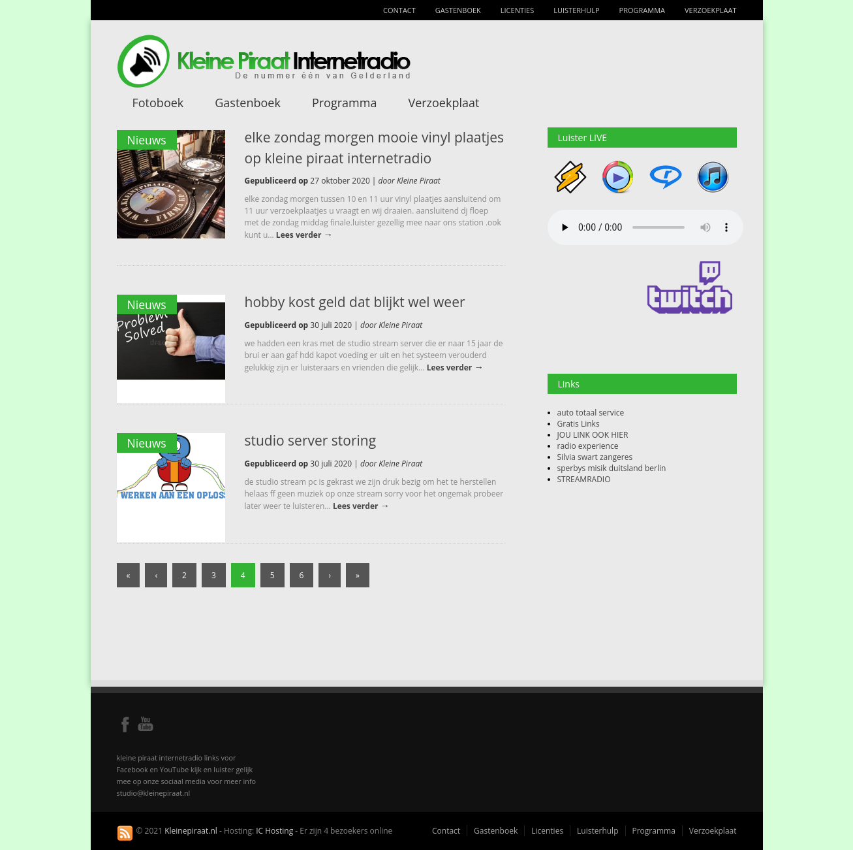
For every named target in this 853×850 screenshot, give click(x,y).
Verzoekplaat (711, 10)
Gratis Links (578, 423)
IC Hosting (274, 830)
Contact (399, 10)
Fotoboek (158, 102)
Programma (642, 10)
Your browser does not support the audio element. (645, 227)
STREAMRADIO (584, 479)
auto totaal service (591, 412)
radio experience (588, 445)
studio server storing (311, 440)
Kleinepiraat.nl (190, 830)
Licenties (517, 10)
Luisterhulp (576, 10)
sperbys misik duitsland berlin (611, 468)
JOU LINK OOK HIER (592, 434)
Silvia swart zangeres (595, 457)
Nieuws (146, 140)
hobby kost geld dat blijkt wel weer (355, 302)
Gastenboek (458, 10)
